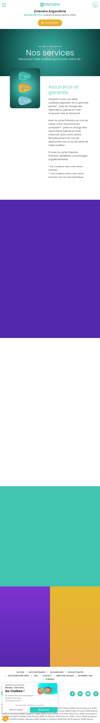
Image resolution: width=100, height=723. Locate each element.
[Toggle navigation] (4, 5)
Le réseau (50, 679)
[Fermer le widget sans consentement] (15, 685)
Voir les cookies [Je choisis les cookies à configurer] (16, 710)
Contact (47, 676)
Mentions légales (65, 676)
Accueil (20, 672)
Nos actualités (75, 672)
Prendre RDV (50, 22)
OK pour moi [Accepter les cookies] (43, 710)
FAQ (36, 676)
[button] (5, 718)
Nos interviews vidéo (18, 676)
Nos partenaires (37, 672)
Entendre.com (85, 676)
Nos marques (56, 672)
